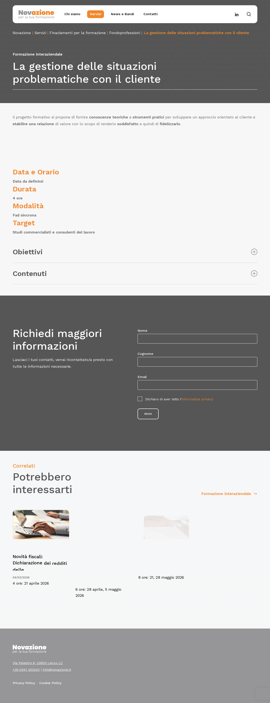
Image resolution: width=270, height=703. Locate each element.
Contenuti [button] (135, 273)
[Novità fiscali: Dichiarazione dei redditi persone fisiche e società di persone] (104, 577)
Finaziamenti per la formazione (78, 33)
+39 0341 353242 (26, 670)
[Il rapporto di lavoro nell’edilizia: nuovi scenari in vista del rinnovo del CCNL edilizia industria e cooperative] (226, 572)
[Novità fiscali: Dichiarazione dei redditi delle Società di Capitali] (39, 574)
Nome (197, 336)
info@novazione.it (57, 670)
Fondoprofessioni (124, 33)
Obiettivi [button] (135, 252)
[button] (224, 492)
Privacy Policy (24, 683)
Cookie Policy (50, 683)
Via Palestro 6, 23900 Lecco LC (38, 663)
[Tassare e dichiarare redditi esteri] (166, 566)
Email (197, 382)
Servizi (40, 33)
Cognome (197, 359)
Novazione (22, 33)
